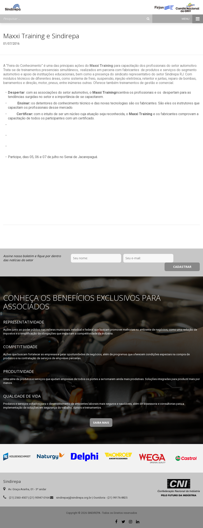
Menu (192, 19)
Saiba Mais (101, 422)
